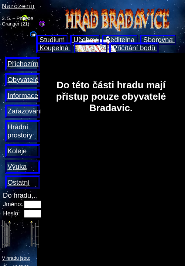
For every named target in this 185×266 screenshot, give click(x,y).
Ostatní (18, 182)
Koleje (17, 151)
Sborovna (158, 40)
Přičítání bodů (134, 48)
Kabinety (90, 48)
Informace (22, 95)
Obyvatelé (22, 79)
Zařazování (24, 111)
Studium (52, 40)
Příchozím (22, 64)
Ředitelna (119, 40)
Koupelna (54, 48)
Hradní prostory (19, 131)
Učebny (85, 40)
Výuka (17, 166)
